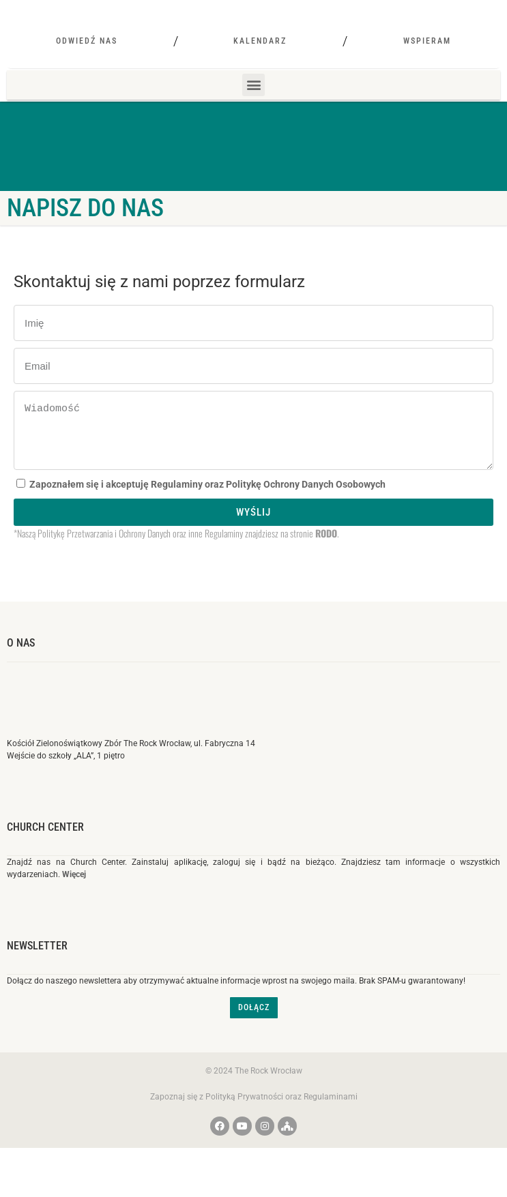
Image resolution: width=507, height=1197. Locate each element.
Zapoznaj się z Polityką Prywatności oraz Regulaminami (254, 1132)
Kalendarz (260, 76)
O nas (21, 678)
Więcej (74, 910)
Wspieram (427, 76)
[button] (253, 120)
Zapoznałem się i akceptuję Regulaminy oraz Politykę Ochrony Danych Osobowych (207, 519)
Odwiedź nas (86, 76)
